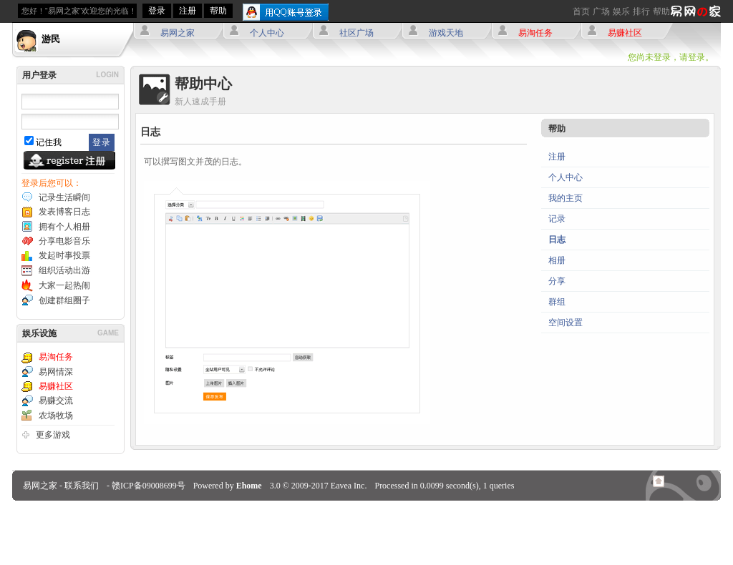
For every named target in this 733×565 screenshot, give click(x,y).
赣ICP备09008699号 (148, 486)
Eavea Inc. (349, 486)
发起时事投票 (64, 255)
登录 (156, 11)
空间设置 (565, 323)
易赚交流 (56, 401)
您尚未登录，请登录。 (671, 57)
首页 (581, 11)
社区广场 (356, 33)
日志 (556, 240)
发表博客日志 (64, 212)
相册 (556, 260)
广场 (601, 11)
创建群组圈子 (64, 300)
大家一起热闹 (64, 285)
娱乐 (621, 11)
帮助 (661, 11)
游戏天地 (446, 33)
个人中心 (267, 33)
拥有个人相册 (64, 227)
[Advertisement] (366, 533)
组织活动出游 (64, 270)
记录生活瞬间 (64, 197)
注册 (187, 11)
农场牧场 (56, 416)
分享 (556, 281)
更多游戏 (53, 435)
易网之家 (177, 33)
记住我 (49, 142)
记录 (556, 219)
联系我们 (81, 486)
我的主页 (565, 198)
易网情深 (56, 372)
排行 (641, 11)
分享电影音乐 (64, 241)
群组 (556, 302)
